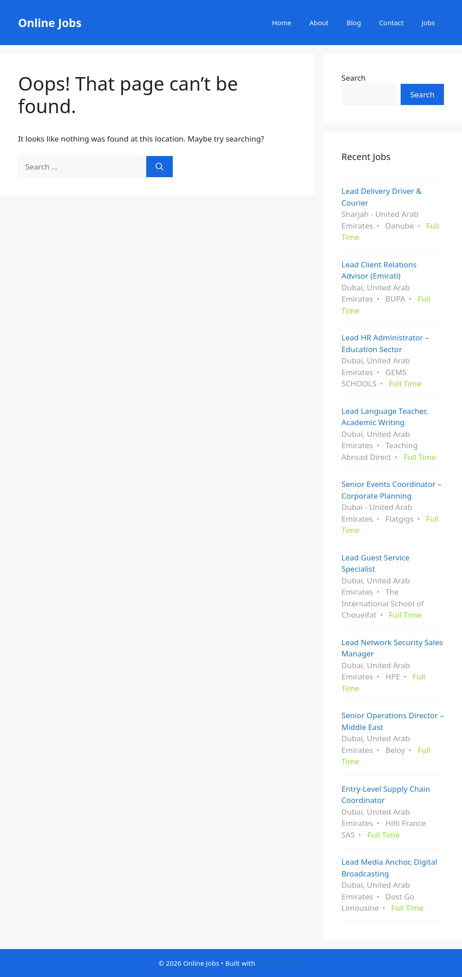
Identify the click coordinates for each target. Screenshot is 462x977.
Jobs (428, 22)
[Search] (159, 167)
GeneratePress (280, 963)
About (319, 22)
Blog (353, 22)
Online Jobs (50, 22)
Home (281, 22)
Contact (391, 22)
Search (354, 78)
